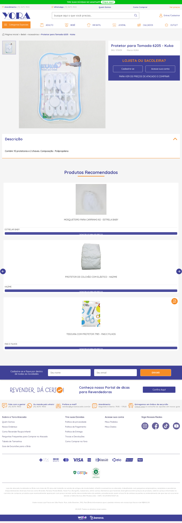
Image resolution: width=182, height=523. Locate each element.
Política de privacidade (75, 422)
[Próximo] (179, 271)
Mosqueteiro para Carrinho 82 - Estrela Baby (91, 219)
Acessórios (33, 34)
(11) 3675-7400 (23, 7)
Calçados (145, 25)
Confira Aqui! (159, 389)
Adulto (46, 25)
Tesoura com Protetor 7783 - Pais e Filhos (91, 334)
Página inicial (11, 34)
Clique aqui (140, 406)
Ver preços (175, 7)
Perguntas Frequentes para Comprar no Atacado (25, 436)
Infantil (94, 25)
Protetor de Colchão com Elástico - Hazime (91, 276)
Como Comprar (140, 7)
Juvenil (119, 25)
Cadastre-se (127, 68)
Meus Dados (110, 427)
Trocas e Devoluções (74, 436)
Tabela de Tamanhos (12, 441)
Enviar (156, 372)
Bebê (70, 25)
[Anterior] (3, 271)
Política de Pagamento (75, 427)
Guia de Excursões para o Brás (16, 446)
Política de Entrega (74, 431)
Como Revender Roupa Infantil (16, 431)
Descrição (14, 139)
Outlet (171, 25)
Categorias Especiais (16, 24)
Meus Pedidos (111, 422)
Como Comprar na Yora (76, 441)
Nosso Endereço (9, 427)
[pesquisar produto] (135, 15)
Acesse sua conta (160, 68)
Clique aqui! (108, 2)
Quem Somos (105, 7)
